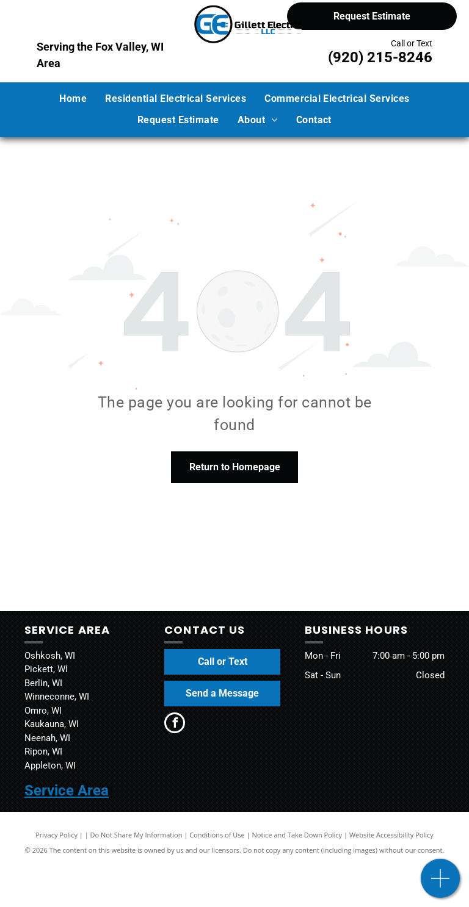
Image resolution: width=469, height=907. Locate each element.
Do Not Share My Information (136, 834)
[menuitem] (73, 98)
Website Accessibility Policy (391, 834)
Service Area (66, 790)
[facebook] (174, 724)
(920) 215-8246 (380, 57)
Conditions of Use (217, 834)
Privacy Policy (56, 834)
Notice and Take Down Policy (297, 834)
